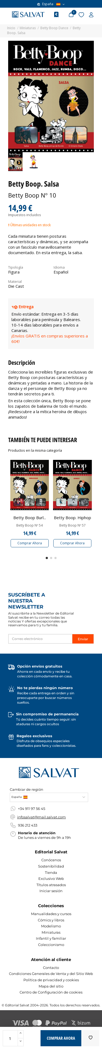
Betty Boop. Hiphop (72, 517)
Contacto (51, 967)
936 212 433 (27, 825)
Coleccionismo (51, 944)
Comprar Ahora (29, 543)
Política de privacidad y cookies (51, 980)
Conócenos (51, 860)
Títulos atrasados (51, 885)
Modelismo (51, 926)
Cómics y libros (51, 920)
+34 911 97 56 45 (31, 808)
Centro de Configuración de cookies (51, 992)
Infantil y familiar (51, 938)
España (51, 4)
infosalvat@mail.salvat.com (41, 817)
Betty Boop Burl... (29, 517)
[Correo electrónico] (40, 638)
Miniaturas (51, 932)
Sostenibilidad (51, 866)
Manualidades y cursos (51, 914)
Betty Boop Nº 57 (72, 525)
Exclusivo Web (51, 878)
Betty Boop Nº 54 (29, 525)
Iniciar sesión (51, 891)
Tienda (51, 872)
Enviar (83, 639)
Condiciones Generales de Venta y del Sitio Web (51, 973)
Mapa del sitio (51, 986)
